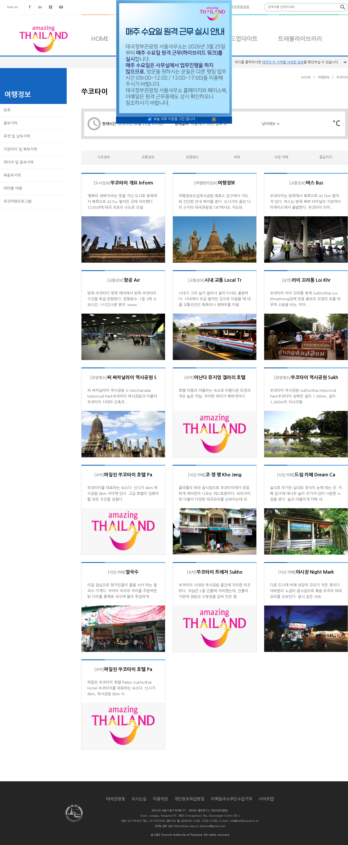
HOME (100, 39)
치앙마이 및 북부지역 (20, 149)
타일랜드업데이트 (236, 39)
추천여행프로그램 (17, 201)
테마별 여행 (12, 188)
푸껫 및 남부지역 (16, 136)
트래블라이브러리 (300, 39)
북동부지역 (12, 175)
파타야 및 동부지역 (18, 162)
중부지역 (10, 123)
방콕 (6, 110)
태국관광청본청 (238, 7)
